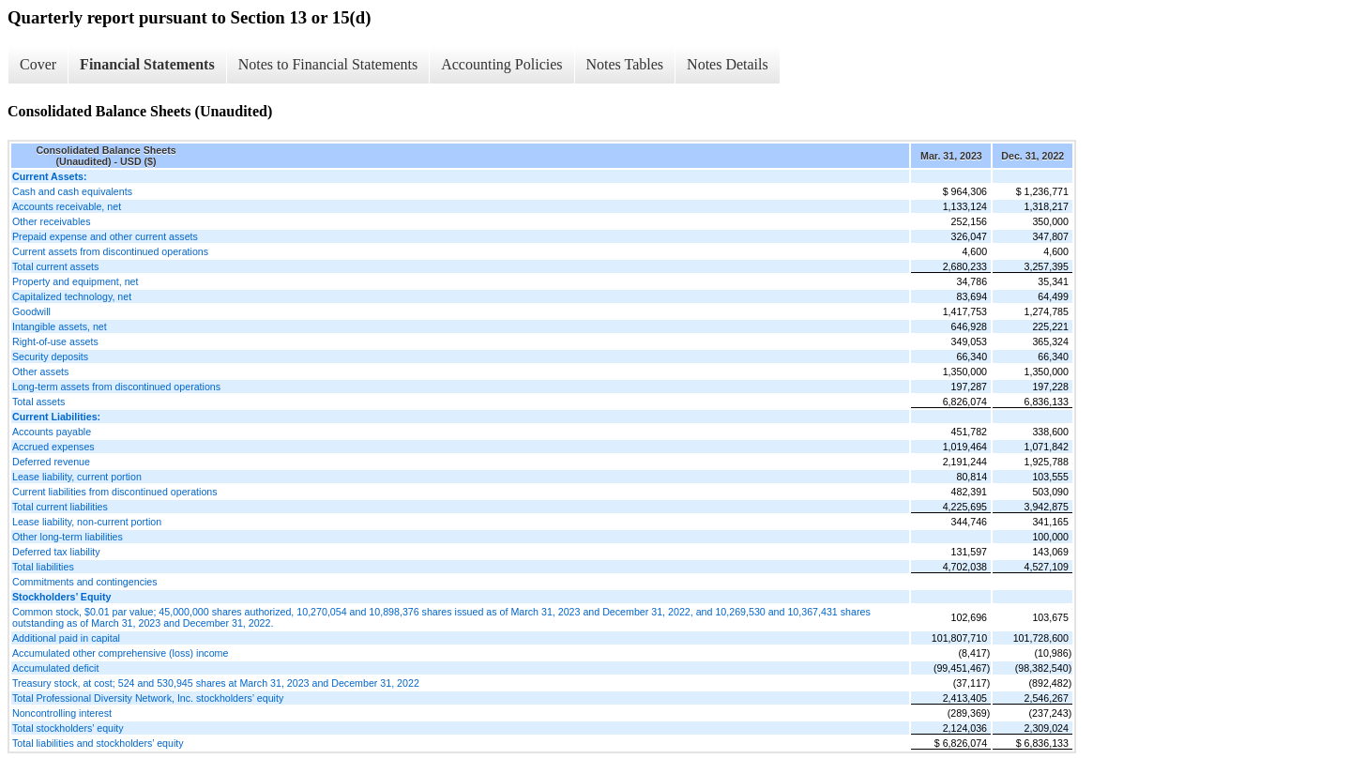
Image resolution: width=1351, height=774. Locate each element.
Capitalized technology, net (71, 296)
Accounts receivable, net (66, 206)
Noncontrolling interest (62, 713)
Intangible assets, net (59, 326)
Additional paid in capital (66, 638)
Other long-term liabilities (67, 536)
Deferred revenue (51, 461)
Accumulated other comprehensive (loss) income (120, 653)
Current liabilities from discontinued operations (115, 491)
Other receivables (51, 221)
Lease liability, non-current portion (86, 521)
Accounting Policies (501, 64)
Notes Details (727, 64)
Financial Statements (147, 64)
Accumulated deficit (55, 668)
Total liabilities (43, 566)
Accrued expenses (53, 446)
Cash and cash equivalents (72, 191)
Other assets (40, 371)
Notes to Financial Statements (328, 64)
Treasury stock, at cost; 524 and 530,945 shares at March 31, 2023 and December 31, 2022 (215, 683)
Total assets (38, 401)
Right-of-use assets (55, 341)
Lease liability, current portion (77, 476)
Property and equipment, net (75, 281)
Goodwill (31, 311)
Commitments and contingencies (85, 581)
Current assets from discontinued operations (110, 251)
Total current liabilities (60, 506)
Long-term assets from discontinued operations (116, 386)
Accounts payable (51, 431)
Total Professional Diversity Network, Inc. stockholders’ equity (147, 698)
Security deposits (50, 356)
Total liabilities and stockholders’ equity (98, 743)
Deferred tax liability (56, 551)
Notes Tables (625, 64)
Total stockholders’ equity (68, 728)
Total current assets (55, 266)
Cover (38, 64)
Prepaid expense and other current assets (105, 236)
